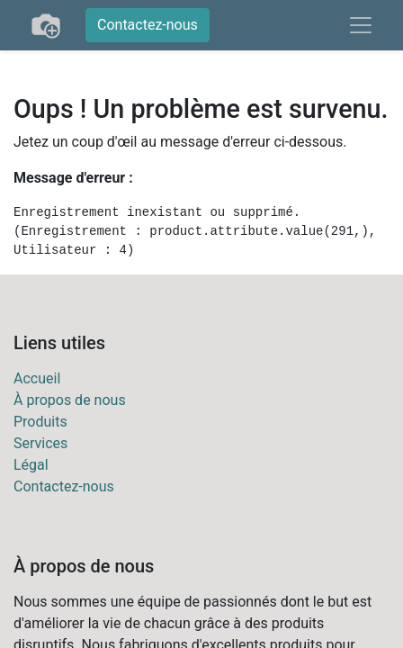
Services (40, 443)
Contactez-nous (147, 24)
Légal (31, 464)
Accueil (36, 378)
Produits (40, 421)
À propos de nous (69, 400)
